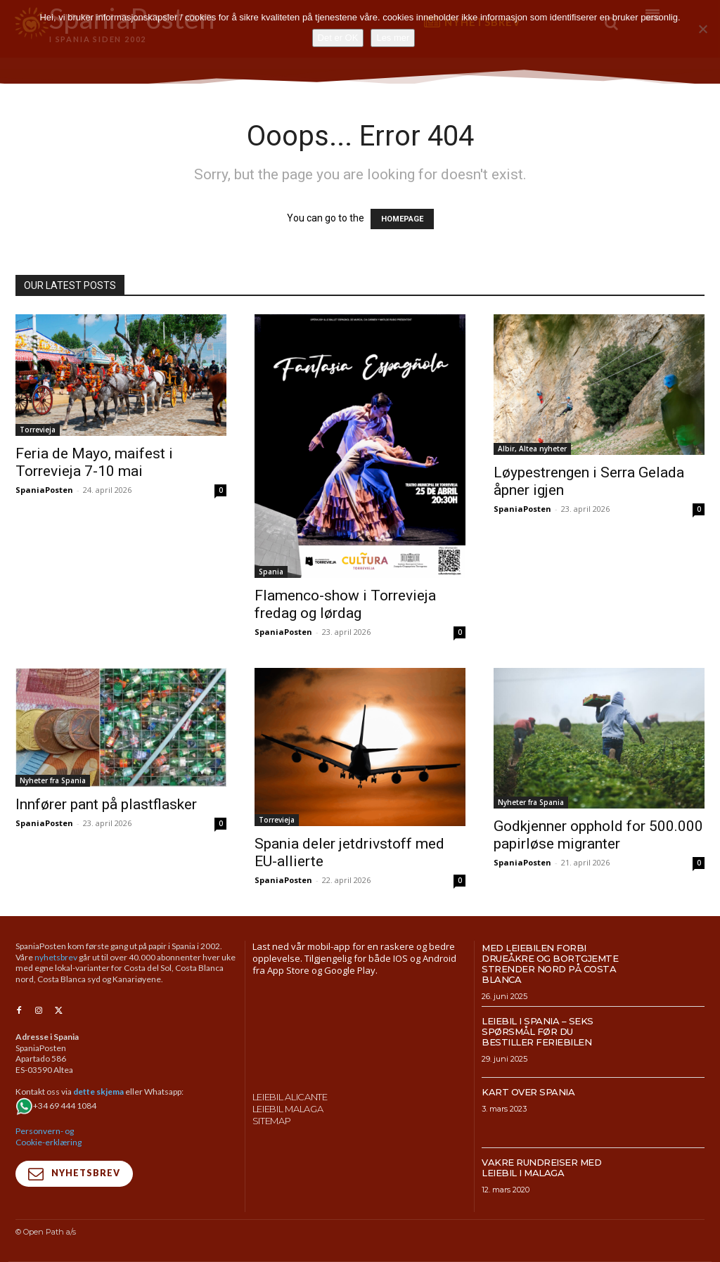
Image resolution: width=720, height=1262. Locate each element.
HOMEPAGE (402, 219)
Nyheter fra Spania (53, 780)
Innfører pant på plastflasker (106, 804)
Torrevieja (38, 429)
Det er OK (338, 37)
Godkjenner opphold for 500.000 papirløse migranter (598, 835)
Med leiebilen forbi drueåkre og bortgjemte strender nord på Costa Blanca (550, 963)
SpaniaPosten (44, 489)
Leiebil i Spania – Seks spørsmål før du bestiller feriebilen (537, 1031)
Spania (271, 572)
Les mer (392, 37)
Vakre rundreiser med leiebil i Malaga (541, 1167)
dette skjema (98, 1092)
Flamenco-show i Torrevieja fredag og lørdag (345, 604)
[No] (702, 29)
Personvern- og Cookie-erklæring (48, 1137)
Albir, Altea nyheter (532, 448)
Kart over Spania (528, 1091)
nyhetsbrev (55, 957)
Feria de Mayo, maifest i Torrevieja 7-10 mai (94, 462)
